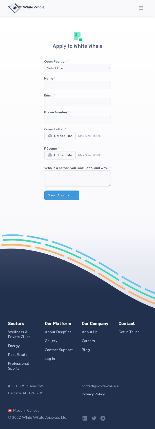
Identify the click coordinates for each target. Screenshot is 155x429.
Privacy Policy (93, 394)
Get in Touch (128, 332)
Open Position (55, 61)
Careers (88, 340)
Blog (86, 349)
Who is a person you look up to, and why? (76, 168)
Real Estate (17, 354)
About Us (89, 332)
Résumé (50, 148)
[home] (26, 7)
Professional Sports (18, 366)
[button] (141, 8)
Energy (14, 345)
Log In (50, 358)
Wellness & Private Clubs (19, 334)
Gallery (51, 340)
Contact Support (59, 349)
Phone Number (55, 112)
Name (48, 78)
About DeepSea (58, 332)
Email (48, 95)
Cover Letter (54, 129)
